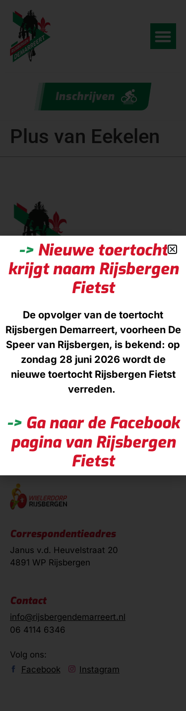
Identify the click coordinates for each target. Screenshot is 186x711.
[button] (172, 249)
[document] (93, 355)
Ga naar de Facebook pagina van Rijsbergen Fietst (93, 441)
